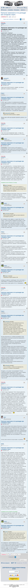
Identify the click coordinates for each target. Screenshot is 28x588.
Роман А (2, 93)
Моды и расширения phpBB (14, 586)
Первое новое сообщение (8, 19)
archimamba (3, 23)
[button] (24, 19)
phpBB (11, 584)
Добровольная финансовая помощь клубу (14, 568)
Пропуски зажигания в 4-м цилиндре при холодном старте (13, 13)
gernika (2, 443)
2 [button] (22, 19)
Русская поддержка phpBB (14, 585)
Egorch (5, 138)
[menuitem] (4, 8)
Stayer (5, 417)
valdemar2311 (6, 78)
